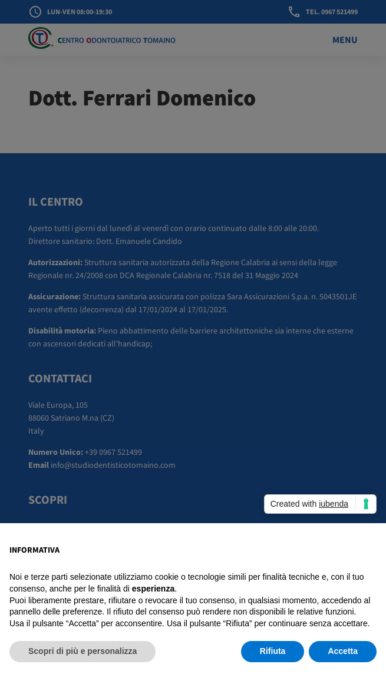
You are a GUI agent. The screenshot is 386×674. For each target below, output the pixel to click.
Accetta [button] (343, 651)
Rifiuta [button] (273, 651)
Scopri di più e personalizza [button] (82, 651)
